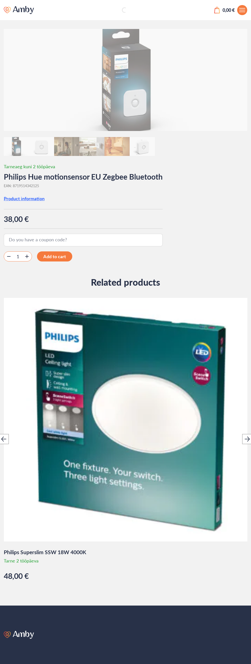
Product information (24, 198)
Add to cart (54, 256)
